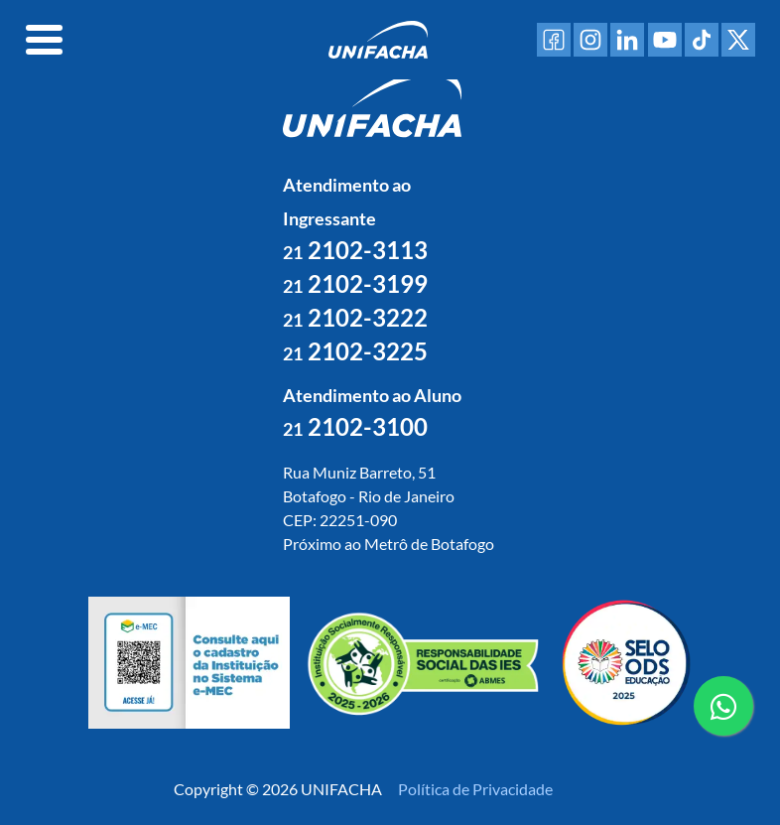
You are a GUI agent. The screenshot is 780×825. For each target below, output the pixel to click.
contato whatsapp (723, 714)
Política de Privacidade (475, 788)
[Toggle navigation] (44, 40)
